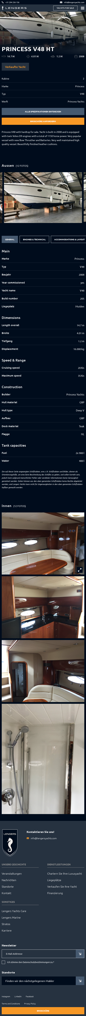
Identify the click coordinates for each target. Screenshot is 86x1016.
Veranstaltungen (12, 873)
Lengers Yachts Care (14, 910)
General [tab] (10, 239)
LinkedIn (18, 996)
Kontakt (6, 892)
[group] (43, 197)
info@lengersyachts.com (44, 838)
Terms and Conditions (11, 1003)
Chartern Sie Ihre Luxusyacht (64, 873)
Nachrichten (9, 879)
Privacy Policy (30, 1003)
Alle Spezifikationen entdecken (43, 111)
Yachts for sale (65, 7)
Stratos (6, 923)
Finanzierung (55, 892)
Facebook (30, 996)
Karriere (7, 930)
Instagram (6, 996)
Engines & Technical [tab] (34, 239)
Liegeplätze (54, 879)
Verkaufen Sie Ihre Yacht (62, 886)
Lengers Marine (11, 917)
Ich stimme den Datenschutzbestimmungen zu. (30, 962)
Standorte (8, 886)
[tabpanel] (43, 356)
